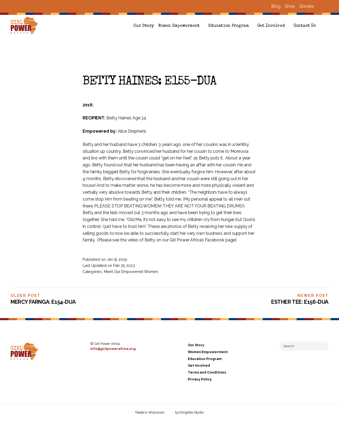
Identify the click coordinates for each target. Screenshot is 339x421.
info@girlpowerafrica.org (113, 349)
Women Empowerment (179, 26)
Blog (275, 6)
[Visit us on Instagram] (326, 6)
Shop (290, 6)
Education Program (228, 26)
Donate (306, 6)
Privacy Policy (200, 379)
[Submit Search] (322, 346)
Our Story (143, 26)
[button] (326, 26)
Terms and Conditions (207, 372)
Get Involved (271, 26)
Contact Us (304, 26)
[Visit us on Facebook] (320, 6)
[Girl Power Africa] (25, 26)
